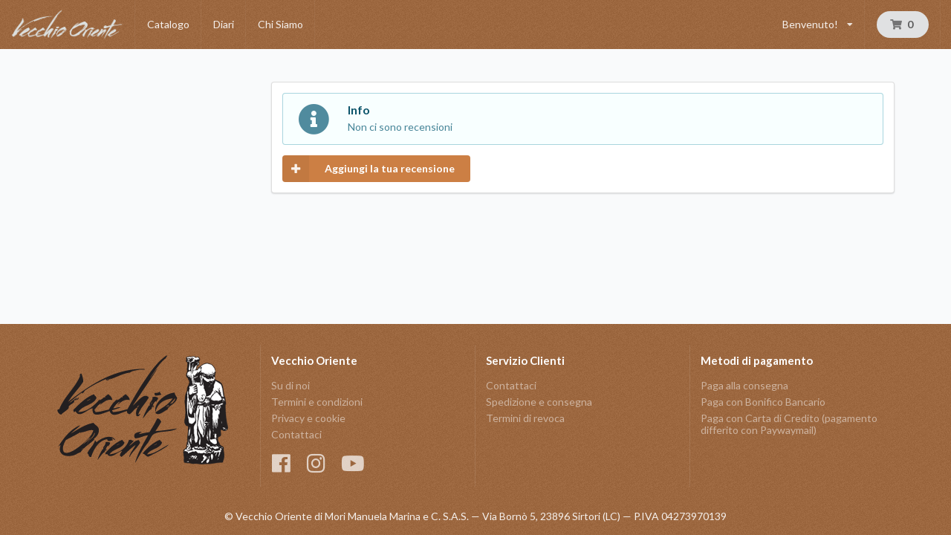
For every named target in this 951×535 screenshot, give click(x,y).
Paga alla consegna (744, 386)
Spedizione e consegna (539, 401)
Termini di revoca (525, 418)
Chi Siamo (280, 24)
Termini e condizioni (317, 401)
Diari (223, 24)
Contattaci (296, 434)
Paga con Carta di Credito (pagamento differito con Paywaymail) (789, 424)
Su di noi (290, 386)
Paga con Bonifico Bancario (763, 401)
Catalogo (168, 24)
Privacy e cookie (308, 418)
